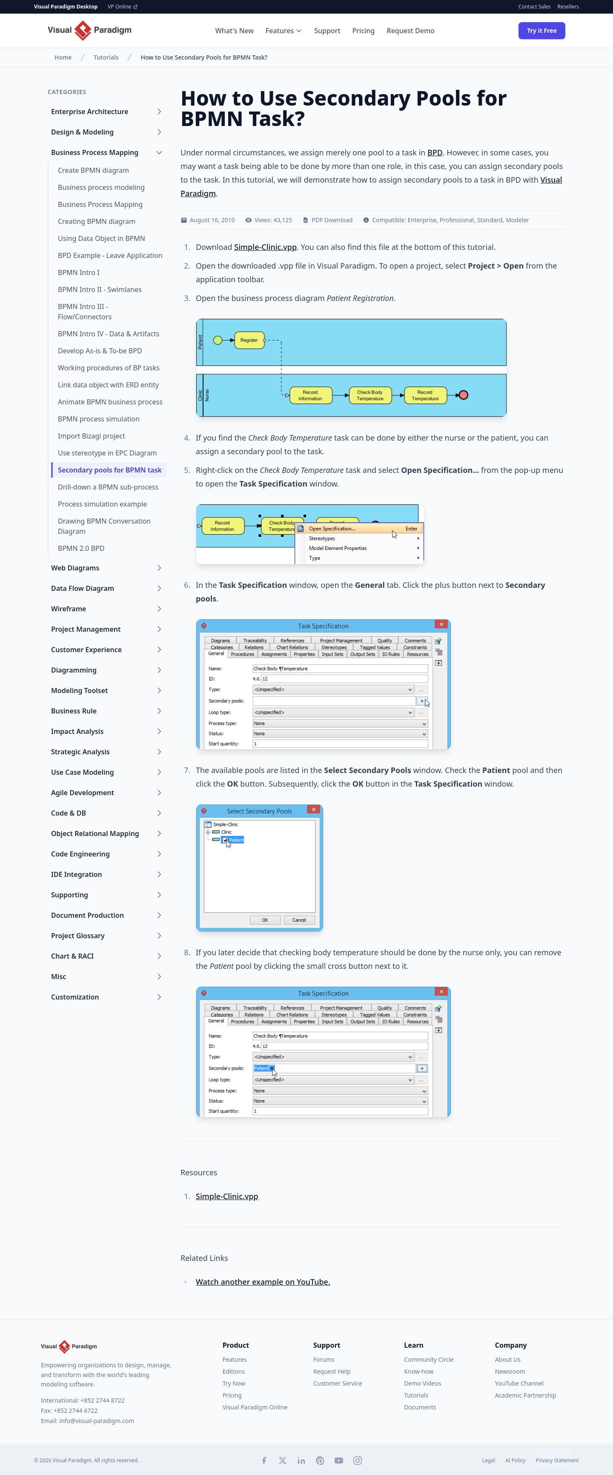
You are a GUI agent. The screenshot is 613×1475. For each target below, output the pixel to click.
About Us (508, 1359)
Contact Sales (534, 6)
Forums (324, 1359)
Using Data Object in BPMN (101, 238)
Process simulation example (102, 504)
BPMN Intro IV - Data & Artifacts (108, 333)
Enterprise (422, 220)
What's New (234, 30)
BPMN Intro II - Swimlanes (100, 289)
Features (284, 30)
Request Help (332, 1371)
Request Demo (411, 30)
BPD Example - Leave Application (110, 255)
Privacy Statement (557, 1460)
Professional (457, 220)
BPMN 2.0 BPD (81, 548)
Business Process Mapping (100, 204)
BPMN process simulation (99, 419)
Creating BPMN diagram (96, 221)
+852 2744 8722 (102, 1400)
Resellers (568, 6)
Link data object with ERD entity (108, 385)
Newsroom (510, 1371)
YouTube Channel (519, 1383)
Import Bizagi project (91, 436)
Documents (420, 1407)
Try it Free (542, 30)
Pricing (363, 30)
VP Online (123, 6)
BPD (435, 152)
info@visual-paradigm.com (96, 1421)
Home (63, 57)
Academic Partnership (525, 1395)
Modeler (517, 220)
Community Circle (428, 1359)
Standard (490, 220)
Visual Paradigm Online (255, 1407)
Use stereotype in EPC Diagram (107, 453)
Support (327, 30)
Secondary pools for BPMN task (110, 470)
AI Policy (515, 1460)
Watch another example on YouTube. (263, 1282)
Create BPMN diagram (93, 170)
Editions (234, 1371)
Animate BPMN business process (110, 402)
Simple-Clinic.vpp (265, 247)
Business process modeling (101, 187)
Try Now (234, 1383)
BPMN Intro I (79, 272)
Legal (488, 1460)
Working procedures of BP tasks (109, 367)
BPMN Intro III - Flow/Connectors (85, 311)
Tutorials (106, 57)
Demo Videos (422, 1383)
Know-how (418, 1371)
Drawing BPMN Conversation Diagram (104, 526)
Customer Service (337, 1383)
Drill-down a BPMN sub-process (108, 487)
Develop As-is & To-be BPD (100, 350)
